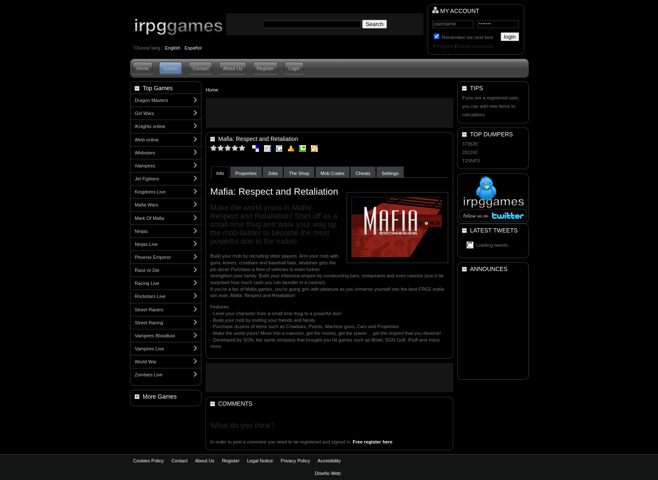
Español (193, 47)
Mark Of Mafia (149, 218)
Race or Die (147, 270)
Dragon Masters (151, 100)
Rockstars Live (150, 296)
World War (146, 361)
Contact (201, 68)
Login (294, 68)
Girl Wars (144, 113)
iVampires (145, 165)
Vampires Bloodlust (155, 335)
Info (220, 173)
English (172, 47)
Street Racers (149, 309)
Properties (246, 173)
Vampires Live (149, 348)
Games (170, 68)
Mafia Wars (146, 204)
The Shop (299, 173)
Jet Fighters (147, 178)
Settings (390, 173)
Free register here (373, 441)
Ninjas (141, 231)
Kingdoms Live (150, 191)
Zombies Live (149, 374)
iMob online (147, 139)
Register (445, 46)
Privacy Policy (295, 460)
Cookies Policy (148, 460)
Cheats (363, 173)
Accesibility (328, 460)
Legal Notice (260, 460)
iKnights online (150, 126)
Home (142, 68)
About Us (232, 68)
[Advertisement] (329, 112)
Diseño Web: (329, 473)
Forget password (475, 46)
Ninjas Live (146, 244)
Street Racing (149, 322)
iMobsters (145, 152)
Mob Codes (333, 173)
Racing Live (147, 283)
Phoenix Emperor (153, 257)
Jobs (273, 173)
